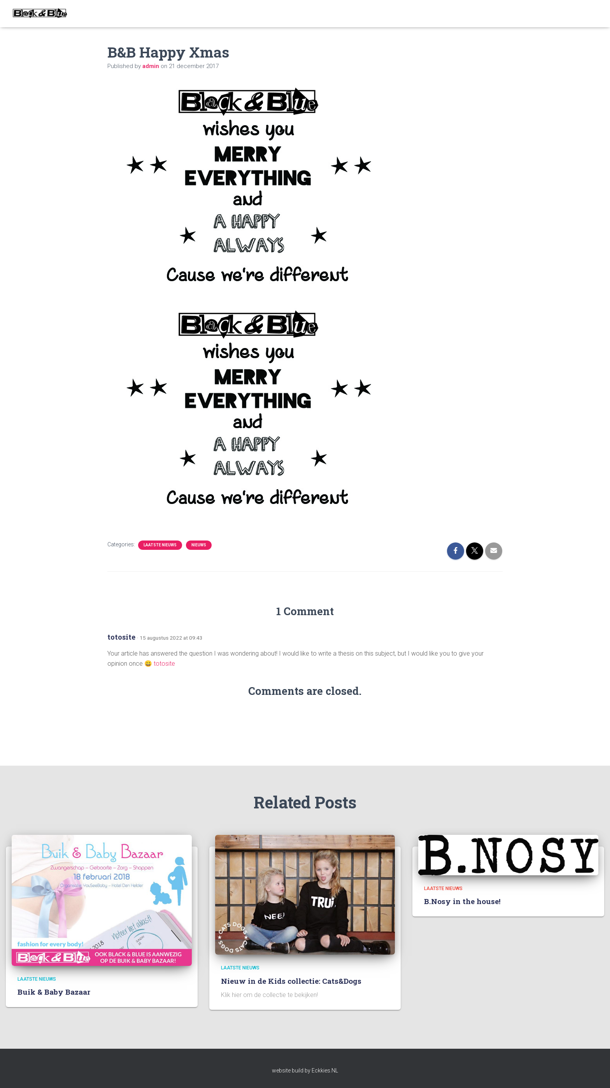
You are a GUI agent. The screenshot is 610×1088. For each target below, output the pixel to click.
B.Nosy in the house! (462, 901)
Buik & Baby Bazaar (54, 992)
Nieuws (198, 545)
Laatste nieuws (160, 545)
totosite (121, 637)
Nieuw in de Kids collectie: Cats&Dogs (291, 981)
